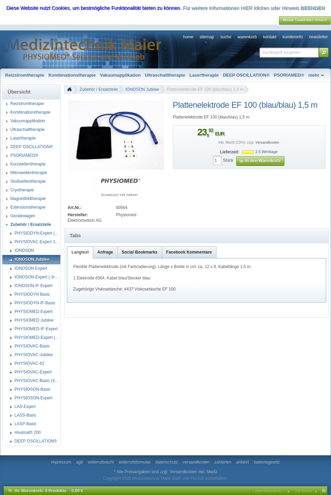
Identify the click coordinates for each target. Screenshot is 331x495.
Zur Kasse (303, 490)
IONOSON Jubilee (142, 89)
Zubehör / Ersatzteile (99, 89)
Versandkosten (267, 142)
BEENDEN (312, 8)
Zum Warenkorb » (269, 490)
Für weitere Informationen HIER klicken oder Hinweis (241, 8)
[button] (324, 52)
